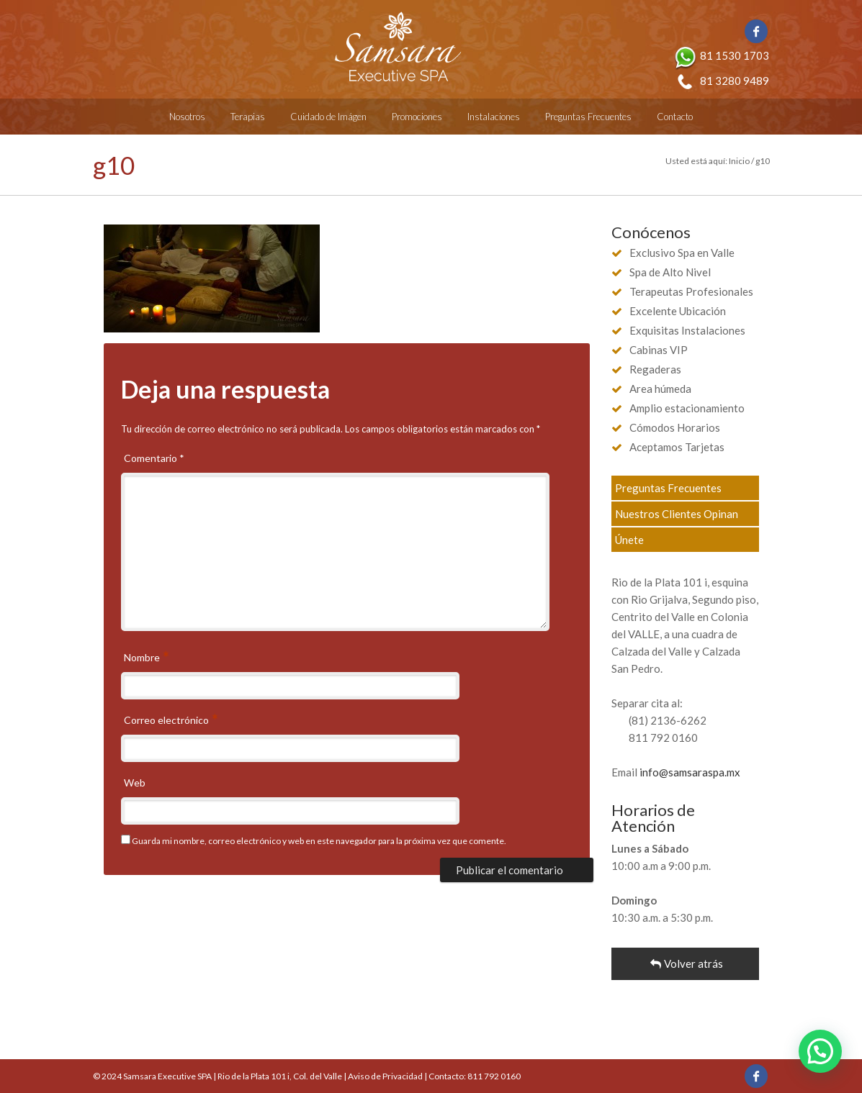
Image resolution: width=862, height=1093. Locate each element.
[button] (820, 1051)
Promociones (417, 116)
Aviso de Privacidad (385, 1076)
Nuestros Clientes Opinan (676, 513)
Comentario (154, 458)
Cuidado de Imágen (328, 116)
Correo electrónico (168, 720)
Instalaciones (493, 116)
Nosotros (187, 116)
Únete (629, 539)
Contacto (675, 116)
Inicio (739, 160)
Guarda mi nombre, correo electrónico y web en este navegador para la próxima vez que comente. (319, 840)
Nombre (143, 658)
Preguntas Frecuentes (588, 116)
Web (134, 782)
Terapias (247, 116)
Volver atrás (685, 963)
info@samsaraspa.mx (689, 772)
